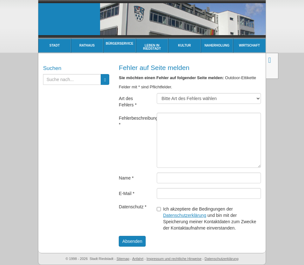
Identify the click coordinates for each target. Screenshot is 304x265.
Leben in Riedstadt (152, 47)
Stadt (54, 45)
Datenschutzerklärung (184, 215)
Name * (126, 177)
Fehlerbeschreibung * (135, 121)
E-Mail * (126, 193)
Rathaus (87, 45)
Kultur (184, 45)
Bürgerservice (119, 43)
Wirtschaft (249, 45)
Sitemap (123, 259)
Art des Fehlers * (127, 101)
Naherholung (217, 45)
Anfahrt (137, 259)
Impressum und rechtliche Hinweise (174, 259)
